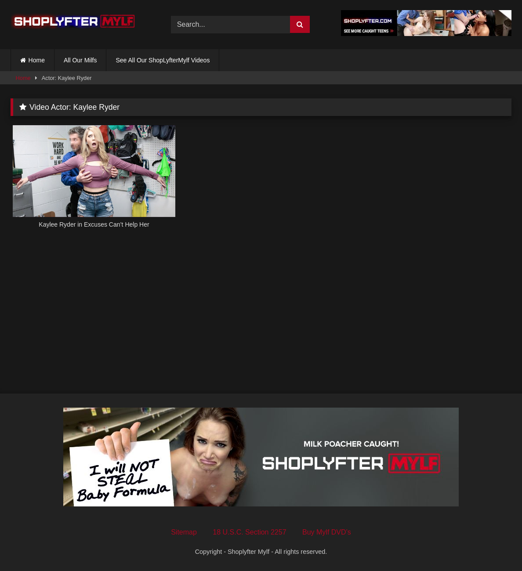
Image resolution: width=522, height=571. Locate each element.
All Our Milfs (80, 60)
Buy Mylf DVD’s (326, 532)
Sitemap (184, 532)
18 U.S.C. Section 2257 (249, 532)
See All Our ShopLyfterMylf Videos (163, 60)
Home (37, 60)
